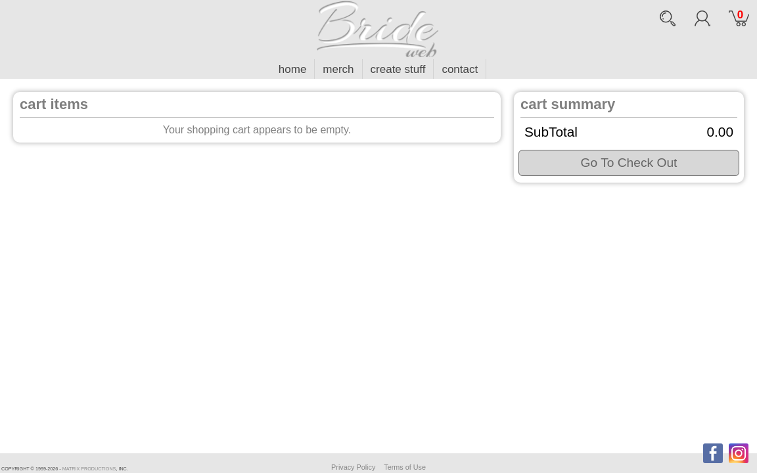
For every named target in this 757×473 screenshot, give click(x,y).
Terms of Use (405, 467)
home (293, 69)
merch (338, 69)
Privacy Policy (353, 467)
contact (460, 69)
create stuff (398, 69)
